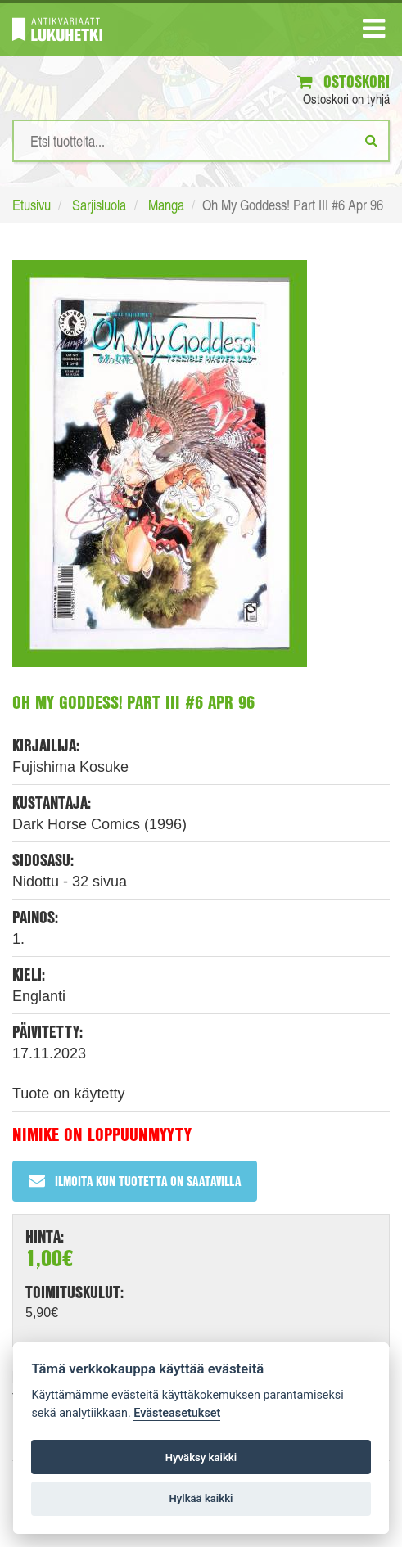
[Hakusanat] (201, 141)
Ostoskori (343, 81)
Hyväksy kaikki (201, 1457)
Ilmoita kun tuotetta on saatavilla (135, 1180)
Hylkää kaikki (201, 1498)
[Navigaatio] (374, 32)
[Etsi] (371, 140)
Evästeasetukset (176, 1413)
